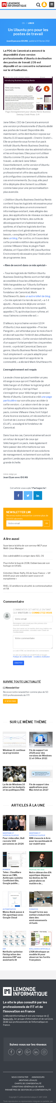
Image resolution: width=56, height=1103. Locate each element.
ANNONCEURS (38, 1077)
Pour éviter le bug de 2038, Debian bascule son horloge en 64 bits (26, 564)
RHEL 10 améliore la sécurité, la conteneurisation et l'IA (27, 587)
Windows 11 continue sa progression (14, 751)
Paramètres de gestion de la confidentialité (28, 1090)
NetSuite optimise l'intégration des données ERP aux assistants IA (13, 955)
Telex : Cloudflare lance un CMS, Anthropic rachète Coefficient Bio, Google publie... (13, 878)
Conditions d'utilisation (41, 657)
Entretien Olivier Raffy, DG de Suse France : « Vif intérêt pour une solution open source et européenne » (26, 576)
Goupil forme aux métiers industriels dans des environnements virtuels (39, 917)
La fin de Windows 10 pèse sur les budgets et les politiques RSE (14, 787)
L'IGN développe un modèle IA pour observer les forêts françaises (39, 955)
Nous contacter (19, 1077)
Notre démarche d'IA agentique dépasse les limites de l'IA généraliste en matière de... (40, 878)
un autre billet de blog (38, 296)
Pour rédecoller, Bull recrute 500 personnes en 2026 (13, 841)
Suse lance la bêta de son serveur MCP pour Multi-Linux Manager (25, 547)
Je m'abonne (10, 701)
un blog (13, 238)
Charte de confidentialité (28, 1083)
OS (23, 23)
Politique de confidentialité (22, 657)
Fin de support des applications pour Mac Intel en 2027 (39, 787)
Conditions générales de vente (28, 1087)
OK (46, 523)
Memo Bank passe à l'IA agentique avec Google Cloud (13, 915)
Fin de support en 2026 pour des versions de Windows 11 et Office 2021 (40, 754)
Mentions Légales (28, 1080)
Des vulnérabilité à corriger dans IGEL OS (23, 556)
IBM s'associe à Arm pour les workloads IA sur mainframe (40, 841)
